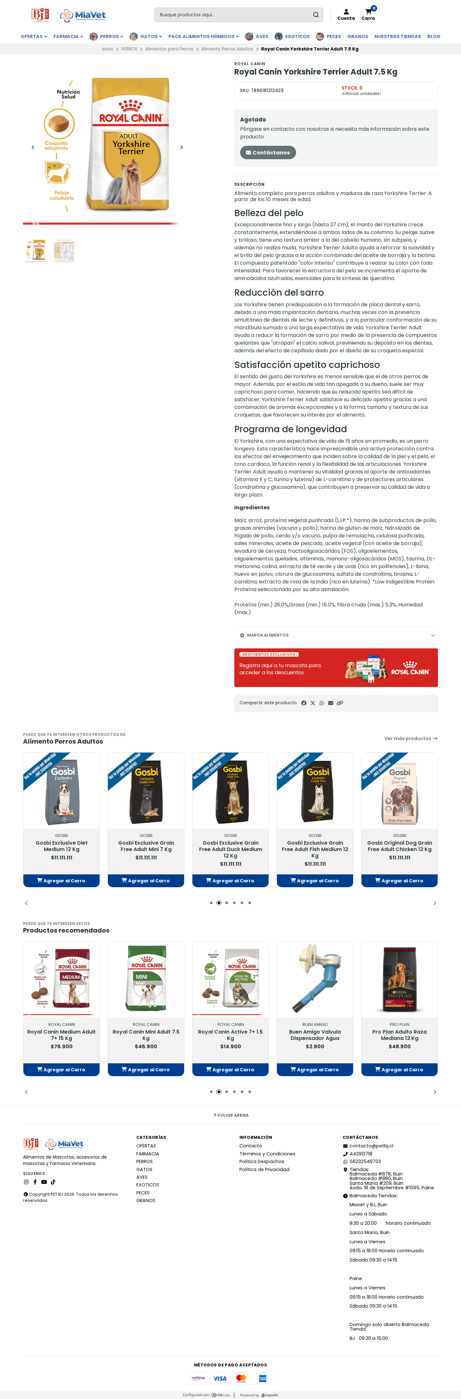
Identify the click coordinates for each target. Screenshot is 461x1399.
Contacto (250, 1146)
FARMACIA (68, 36)
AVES (262, 36)
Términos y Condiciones (267, 1154)
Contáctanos (267, 152)
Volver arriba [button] (231, 1115)
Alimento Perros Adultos (227, 49)
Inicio (107, 49)
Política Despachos (261, 1161)
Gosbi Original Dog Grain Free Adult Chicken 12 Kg (399, 846)
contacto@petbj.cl (368, 1146)
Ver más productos (411, 738)
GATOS (151, 36)
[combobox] (239, 15)
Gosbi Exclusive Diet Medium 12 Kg (62, 846)
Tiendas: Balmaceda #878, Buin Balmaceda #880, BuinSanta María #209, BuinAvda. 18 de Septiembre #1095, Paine (388, 1178)
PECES (334, 36)
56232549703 (362, 1161)
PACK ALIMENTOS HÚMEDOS (203, 36)
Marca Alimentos (264, 635)
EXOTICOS (297, 36)
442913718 (357, 1154)
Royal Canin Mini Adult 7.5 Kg (146, 1035)
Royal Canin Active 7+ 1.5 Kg (230, 1035)
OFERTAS (34, 36)
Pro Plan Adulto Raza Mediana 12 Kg (399, 1035)
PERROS (111, 36)
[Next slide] (181, 147)
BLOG (434, 36)
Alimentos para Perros (169, 49)
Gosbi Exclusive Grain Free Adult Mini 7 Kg (146, 846)
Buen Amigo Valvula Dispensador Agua (315, 1035)
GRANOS (357, 36)
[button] (339, 703)
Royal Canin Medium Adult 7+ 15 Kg (61, 1035)
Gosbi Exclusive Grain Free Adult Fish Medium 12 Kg (315, 849)
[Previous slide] (33, 147)
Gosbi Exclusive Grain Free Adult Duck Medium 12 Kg (230, 849)
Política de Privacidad (264, 1169)
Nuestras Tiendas (398, 36)
